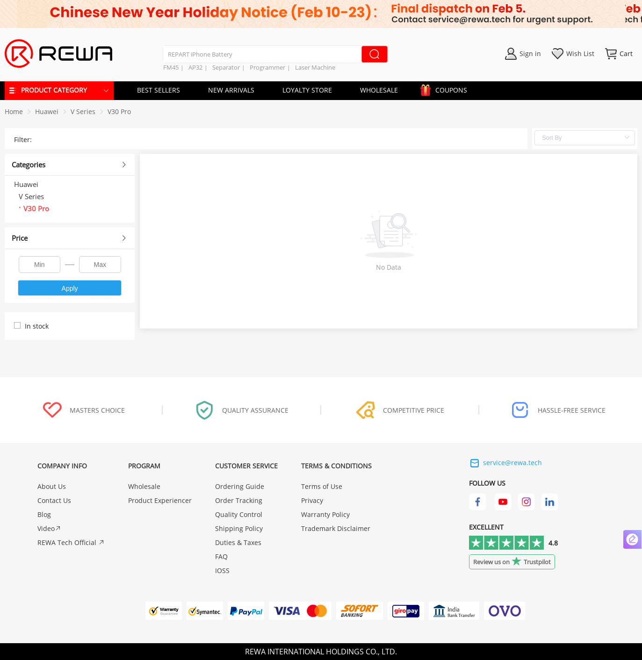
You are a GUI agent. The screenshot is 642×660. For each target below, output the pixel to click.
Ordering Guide (239, 486)
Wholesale (144, 486)
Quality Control (238, 514)
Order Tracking (238, 500)
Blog (44, 514)
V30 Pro (119, 111)
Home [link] (14, 111)
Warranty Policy (325, 514)
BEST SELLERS (158, 90)
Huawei (46, 111)
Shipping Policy (239, 528)
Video (49, 528)
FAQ (221, 556)
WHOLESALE (379, 90)
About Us (51, 486)
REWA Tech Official (71, 542)
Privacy (312, 500)
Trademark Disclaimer (335, 528)
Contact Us (54, 500)
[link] (46, 111)
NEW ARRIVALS (231, 90)
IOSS (222, 570)
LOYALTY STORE (307, 90)
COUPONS (446, 88)
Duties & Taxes (238, 542)
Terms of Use (321, 486)
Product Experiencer (160, 500)
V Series (83, 111)
